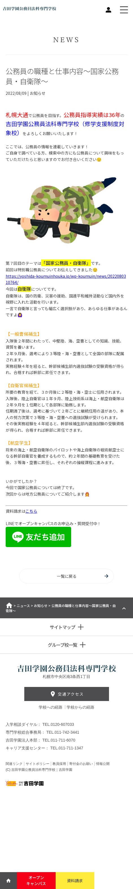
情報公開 (103, 764)
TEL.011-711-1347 (66, 748)
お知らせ (40, 605)
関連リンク (14, 764)
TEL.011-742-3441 (62, 732)
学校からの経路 (80, 707)
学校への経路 (51, 707)
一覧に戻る (83, 576)
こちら (31, 511)
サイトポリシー (37, 764)
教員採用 (59, 764)
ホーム (9, 605)
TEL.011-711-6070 (58, 740)
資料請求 (75, 880)
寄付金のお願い (81, 764)
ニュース (23, 605)
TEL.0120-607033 (58, 724)
